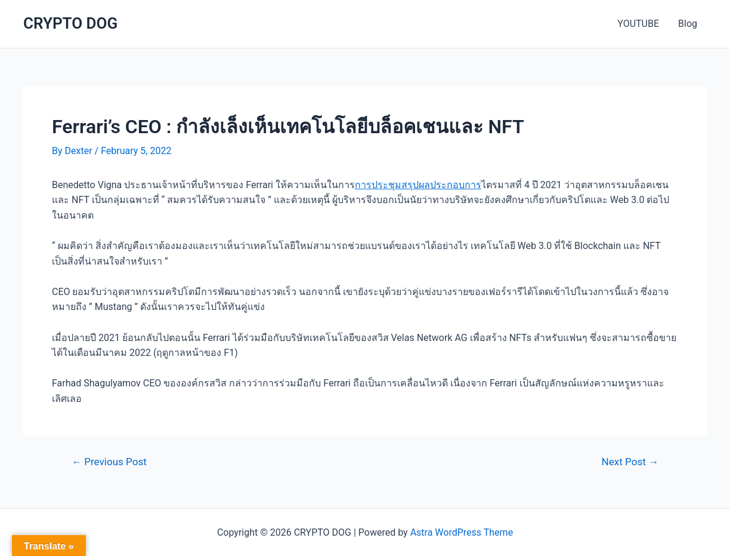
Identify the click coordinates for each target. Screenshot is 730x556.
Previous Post (109, 462)
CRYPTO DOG (70, 23)
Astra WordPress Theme (461, 532)
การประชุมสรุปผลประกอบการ (418, 185)
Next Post (630, 462)
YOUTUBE (638, 23)
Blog (687, 23)
